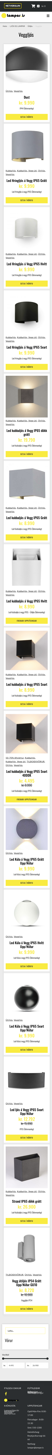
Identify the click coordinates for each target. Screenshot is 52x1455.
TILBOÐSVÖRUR (36, 761)
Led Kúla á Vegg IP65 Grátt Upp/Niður (27, 861)
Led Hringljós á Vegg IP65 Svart (27, 347)
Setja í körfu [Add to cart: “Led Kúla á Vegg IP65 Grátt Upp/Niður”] (26, 882)
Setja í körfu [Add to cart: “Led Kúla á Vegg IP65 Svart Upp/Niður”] (26, 1049)
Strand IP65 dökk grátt (26, 1201)
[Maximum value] (40, 1365)
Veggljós (18, 91)
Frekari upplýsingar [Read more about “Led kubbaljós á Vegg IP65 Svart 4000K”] (27, 799)
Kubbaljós (11, 170)
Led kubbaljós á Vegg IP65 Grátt (26, 517)
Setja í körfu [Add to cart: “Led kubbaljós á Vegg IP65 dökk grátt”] (26, 454)
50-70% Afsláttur (15, 758)
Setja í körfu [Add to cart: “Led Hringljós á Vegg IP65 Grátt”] (26, 200)
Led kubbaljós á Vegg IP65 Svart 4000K (26, 773)
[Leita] (25, 1330)
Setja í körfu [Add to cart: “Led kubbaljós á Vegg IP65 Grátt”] (26, 537)
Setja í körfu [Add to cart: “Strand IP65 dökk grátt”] (26, 1220)
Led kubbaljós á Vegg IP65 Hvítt (26, 600)
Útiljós (30, 26)
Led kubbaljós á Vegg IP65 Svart (26, 684)
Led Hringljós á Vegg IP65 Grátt (27, 180)
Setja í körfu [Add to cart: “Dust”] (26, 116)
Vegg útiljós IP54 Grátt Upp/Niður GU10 (26, 1282)
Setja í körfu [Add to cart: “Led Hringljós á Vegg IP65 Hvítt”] (26, 283)
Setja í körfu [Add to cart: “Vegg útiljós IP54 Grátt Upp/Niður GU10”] (26, 1308)
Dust (27, 97)
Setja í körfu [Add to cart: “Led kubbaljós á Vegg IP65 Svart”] (26, 704)
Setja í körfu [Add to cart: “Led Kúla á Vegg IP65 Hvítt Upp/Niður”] (26, 966)
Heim (5, 26)
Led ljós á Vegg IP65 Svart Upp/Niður (27, 1111)
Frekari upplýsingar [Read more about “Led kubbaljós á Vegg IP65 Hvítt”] (27, 620)
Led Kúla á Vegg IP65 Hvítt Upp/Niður (27, 944)
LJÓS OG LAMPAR (17, 26)
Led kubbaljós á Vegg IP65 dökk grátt (27, 432)
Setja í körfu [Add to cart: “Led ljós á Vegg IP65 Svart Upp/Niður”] (26, 1137)
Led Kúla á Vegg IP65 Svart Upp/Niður (26, 1028)
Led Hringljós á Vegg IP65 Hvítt (27, 263)
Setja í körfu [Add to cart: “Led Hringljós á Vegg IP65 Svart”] (26, 366)
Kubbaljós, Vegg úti (27, 170)
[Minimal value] (25, 1358)
